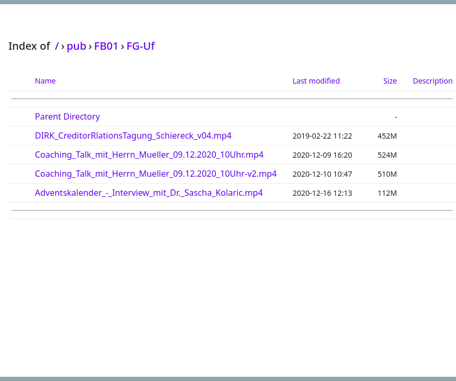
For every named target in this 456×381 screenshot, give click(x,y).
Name (45, 81)
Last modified (316, 81)
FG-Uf (140, 46)
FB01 (106, 46)
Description (432, 81)
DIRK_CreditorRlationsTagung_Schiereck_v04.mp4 (133, 135)
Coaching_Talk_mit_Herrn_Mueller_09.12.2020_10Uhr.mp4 (149, 154)
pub (76, 46)
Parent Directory (67, 116)
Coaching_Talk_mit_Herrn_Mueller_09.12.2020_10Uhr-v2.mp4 (156, 173)
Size (390, 81)
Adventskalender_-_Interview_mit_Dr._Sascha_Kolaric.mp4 (149, 192)
